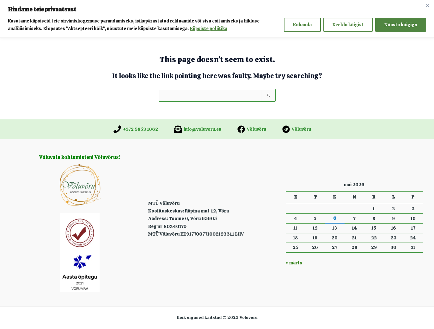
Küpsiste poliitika (208, 28)
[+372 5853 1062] (136, 129)
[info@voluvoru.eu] (197, 129)
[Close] (427, 5)
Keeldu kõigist (348, 25)
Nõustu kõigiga (400, 25)
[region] (217, 19)
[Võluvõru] (252, 129)
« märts (294, 263)
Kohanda (302, 25)
